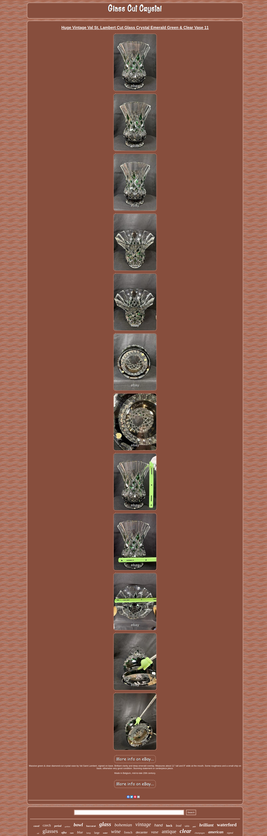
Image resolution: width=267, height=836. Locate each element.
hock (169, 825)
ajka (63, 832)
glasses (50, 831)
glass (105, 824)
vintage (143, 824)
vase (154, 832)
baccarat (91, 826)
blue (80, 832)
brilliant (206, 825)
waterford (227, 824)
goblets (67, 826)
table (187, 826)
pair (194, 826)
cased (36, 826)
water (105, 833)
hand (158, 825)
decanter (142, 832)
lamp (88, 833)
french (128, 832)
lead (178, 825)
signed (230, 833)
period (57, 825)
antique (169, 831)
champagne (200, 833)
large (97, 832)
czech (47, 825)
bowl (78, 824)
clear (185, 831)
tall (38, 833)
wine (116, 831)
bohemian (123, 824)
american (215, 832)
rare (72, 833)
